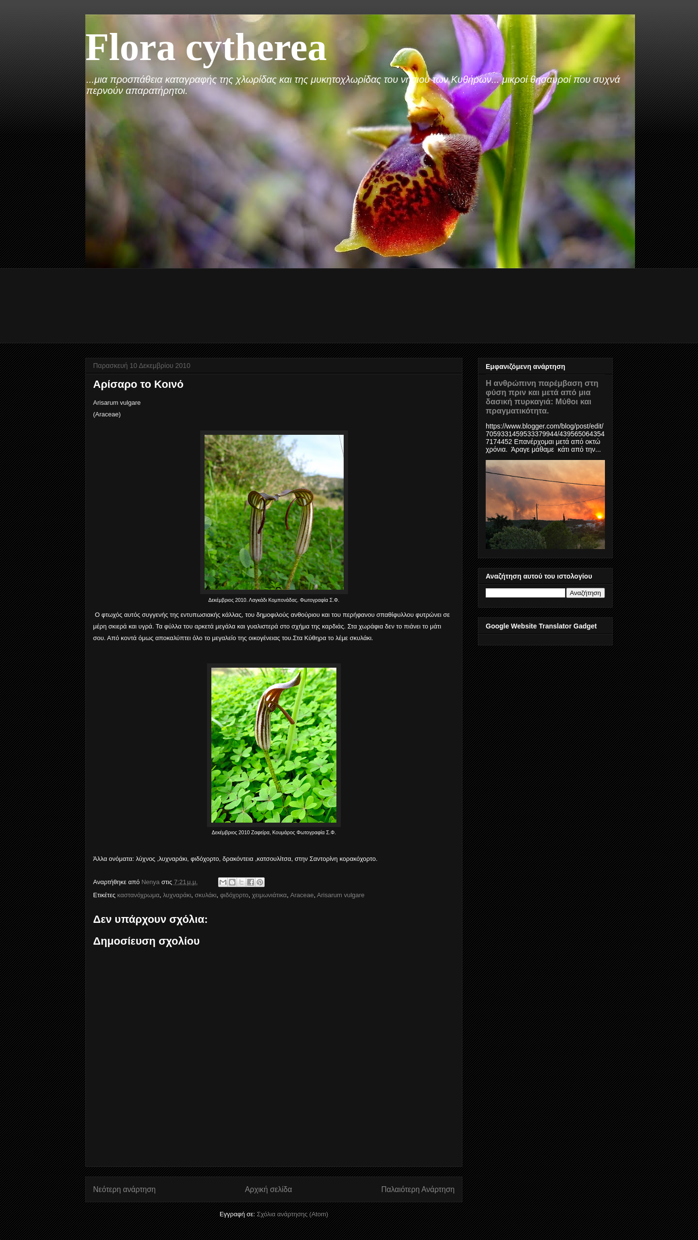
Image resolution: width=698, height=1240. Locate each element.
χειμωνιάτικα (269, 895)
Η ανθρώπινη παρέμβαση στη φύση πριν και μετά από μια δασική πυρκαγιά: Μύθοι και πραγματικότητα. (542, 397)
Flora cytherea (206, 47)
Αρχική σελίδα (268, 1189)
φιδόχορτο (234, 895)
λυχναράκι (177, 895)
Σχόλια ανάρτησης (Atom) (292, 1214)
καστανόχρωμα (138, 895)
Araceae (302, 895)
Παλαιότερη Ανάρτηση (418, 1189)
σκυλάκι (206, 895)
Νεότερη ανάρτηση (124, 1189)
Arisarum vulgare (341, 895)
